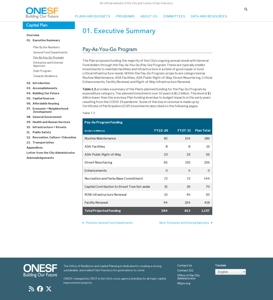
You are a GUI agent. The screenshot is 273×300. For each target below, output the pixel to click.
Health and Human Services (50, 122)
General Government (46, 116)
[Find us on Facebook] (40, 290)
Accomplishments (44, 88)
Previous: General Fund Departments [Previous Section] (107, 223)
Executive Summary (45, 40)
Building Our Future (45, 93)
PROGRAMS (125, 16)
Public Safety (41, 132)
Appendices (37, 147)
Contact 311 (185, 270)
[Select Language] (230, 272)
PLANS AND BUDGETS (92, 16)
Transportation (42, 142)
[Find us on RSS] (31, 290)
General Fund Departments (50, 52)
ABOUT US (148, 16)
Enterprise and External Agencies (48, 64)
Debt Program (42, 70)
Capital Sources (42, 98)
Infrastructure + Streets (48, 127)
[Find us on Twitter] (49, 290)
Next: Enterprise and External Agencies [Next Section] (185, 223)
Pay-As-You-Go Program (48, 57)
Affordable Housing (45, 103)
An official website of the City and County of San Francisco (136, 3)
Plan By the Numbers (46, 47)
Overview (35, 35)
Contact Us (184, 265)
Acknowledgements (42, 157)
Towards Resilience (45, 76)
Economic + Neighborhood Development (49, 110)
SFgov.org (184, 283)
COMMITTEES (174, 16)
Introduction (40, 83)
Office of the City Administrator (188, 277)
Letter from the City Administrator (53, 152)
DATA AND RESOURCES (209, 16)
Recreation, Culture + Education (53, 137)
